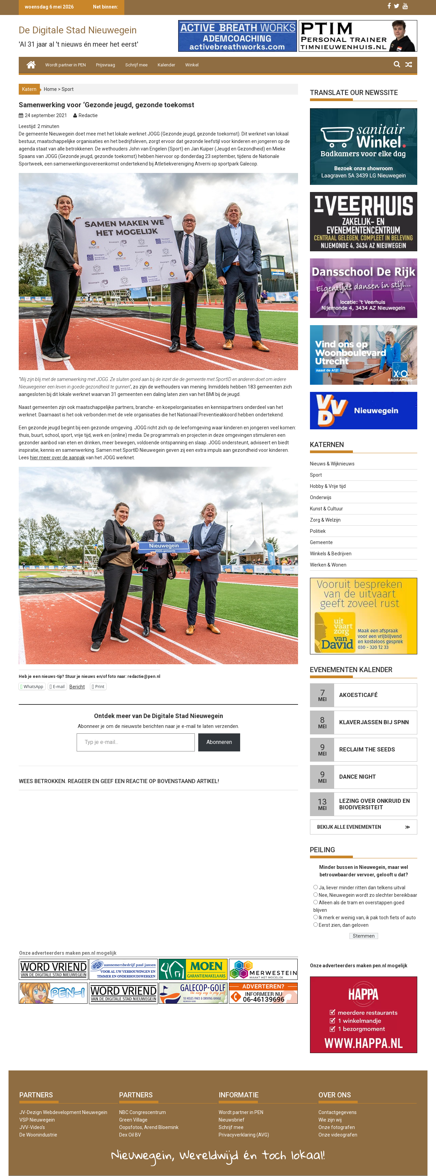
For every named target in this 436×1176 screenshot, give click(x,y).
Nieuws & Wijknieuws (332, 463)
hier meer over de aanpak (57, 457)
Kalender (166, 64)
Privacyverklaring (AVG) (244, 1135)
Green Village (133, 1120)
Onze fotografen (336, 1127)
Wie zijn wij (330, 1120)
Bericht (77, 686)
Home (50, 89)
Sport (68, 89)
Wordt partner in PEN (65, 64)
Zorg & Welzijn (325, 520)
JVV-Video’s (32, 1127)
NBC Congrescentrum (142, 1112)
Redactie (88, 115)
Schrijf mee (136, 64)
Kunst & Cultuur (326, 508)
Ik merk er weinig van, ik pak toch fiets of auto (367, 917)
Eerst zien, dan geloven (344, 925)
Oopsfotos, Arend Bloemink (148, 1127)
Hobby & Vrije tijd (328, 486)
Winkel (192, 64)
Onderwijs (320, 497)
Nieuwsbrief (232, 1120)
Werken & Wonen (328, 565)
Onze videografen (337, 1135)
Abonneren (219, 742)
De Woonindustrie (38, 1135)
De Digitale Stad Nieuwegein (78, 30)
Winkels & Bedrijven (331, 553)
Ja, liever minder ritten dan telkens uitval (362, 887)
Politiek (318, 531)
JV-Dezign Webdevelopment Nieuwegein (63, 1112)
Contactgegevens (337, 1112)
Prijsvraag (105, 64)
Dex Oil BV (130, 1135)
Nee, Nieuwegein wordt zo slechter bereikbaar (368, 895)
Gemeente (321, 542)
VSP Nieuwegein (37, 1120)
